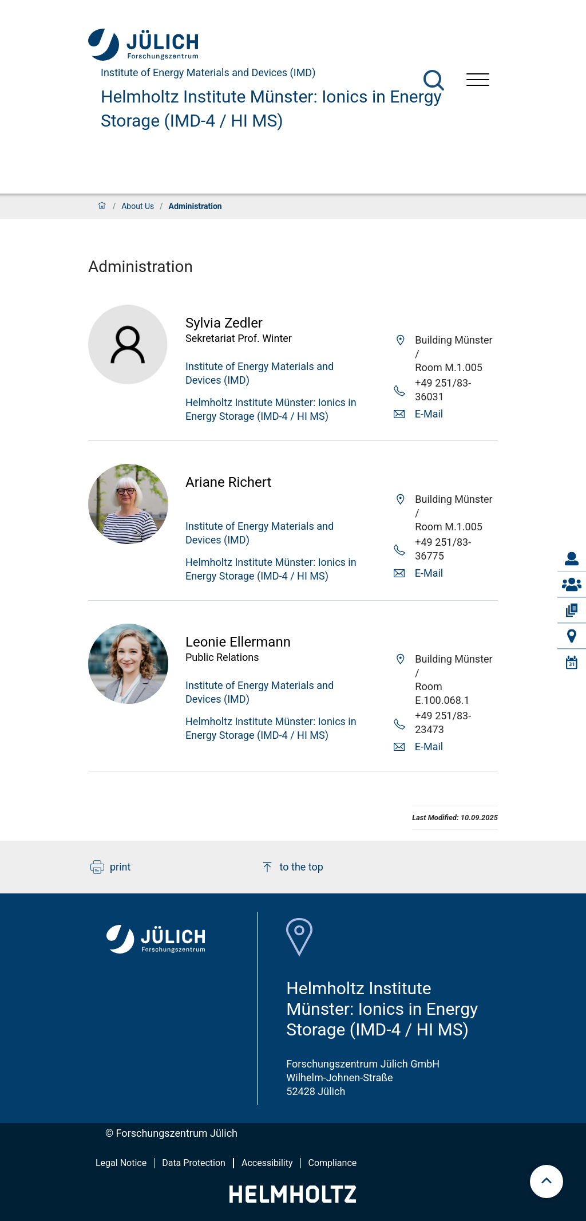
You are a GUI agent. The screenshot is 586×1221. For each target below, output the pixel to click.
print (110, 867)
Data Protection (193, 1162)
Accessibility (267, 1162)
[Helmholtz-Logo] (292, 1199)
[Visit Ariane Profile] (128, 540)
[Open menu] (478, 81)
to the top (291, 867)
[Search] (433, 80)
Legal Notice (121, 1162)
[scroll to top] (546, 1181)
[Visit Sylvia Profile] (128, 381)
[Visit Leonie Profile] (128, 700)
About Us (137, 206)
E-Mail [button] (429, 414)
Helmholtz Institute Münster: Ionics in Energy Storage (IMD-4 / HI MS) (271, 108)
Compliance (332, 1162)
